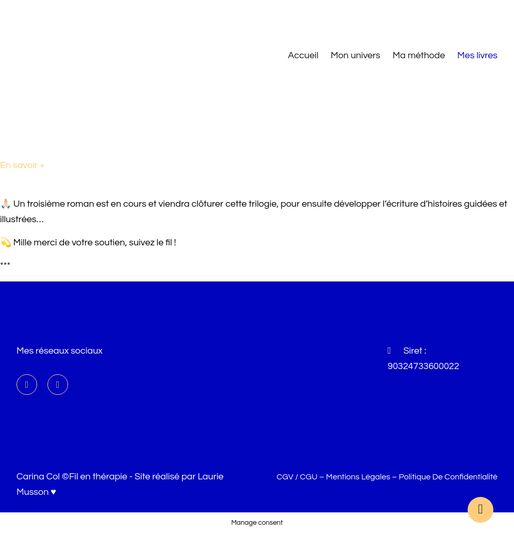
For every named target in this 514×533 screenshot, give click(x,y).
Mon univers (355, 55)
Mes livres (477, 55)
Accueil (303, 55)
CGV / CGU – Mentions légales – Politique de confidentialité (387, 477)
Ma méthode (419, 55)
